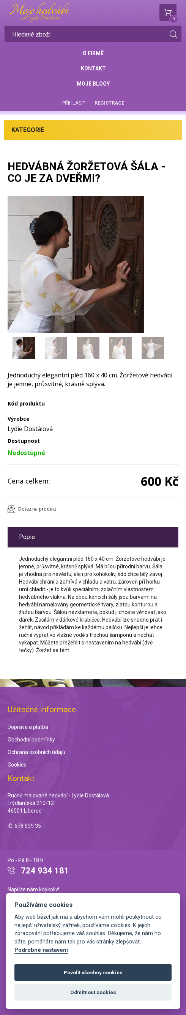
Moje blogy (93, 84)
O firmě (93, 53)
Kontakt (93, 68)
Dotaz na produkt (37, 509)
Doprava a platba (28, 727)
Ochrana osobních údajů (36, 752)
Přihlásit (73, 103)
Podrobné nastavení (41, 950)
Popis (27, 537)
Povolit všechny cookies (93, 972)
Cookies (17, 765)
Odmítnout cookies (93, 992)
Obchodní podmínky (31, 740)
